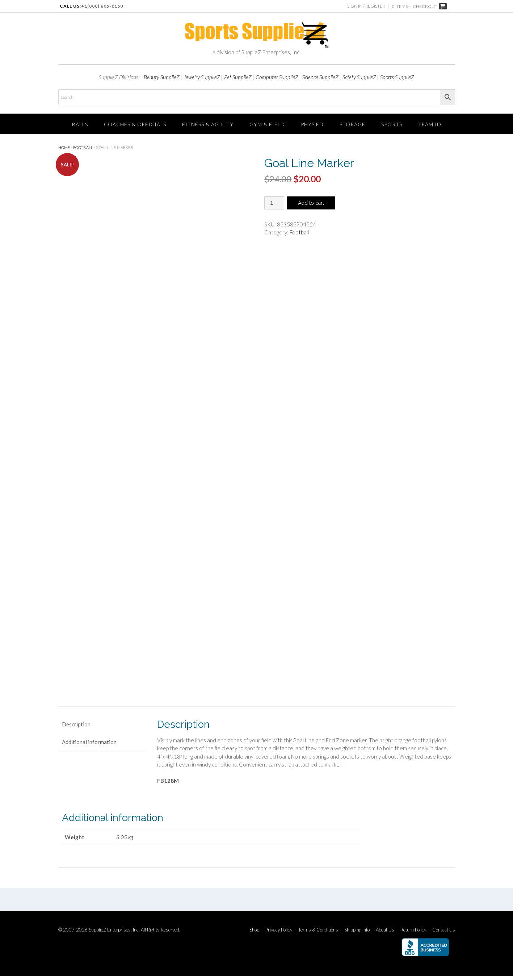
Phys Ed (312, 124)
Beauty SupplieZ (162, 77)
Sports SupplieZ (397, 77)
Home (64, 147)
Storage (352, 124)
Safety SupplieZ (359, 77)
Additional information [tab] (89, 742)
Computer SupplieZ (277, 77)
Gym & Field (267, 124)
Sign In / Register (366, 6)
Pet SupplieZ (238, 77)
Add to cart (311, 203)
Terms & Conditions (318, 930)
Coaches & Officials (135, 124)
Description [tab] (76, 724)
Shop (254, 930)
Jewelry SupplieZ (202, 77)
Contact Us (443, 930)
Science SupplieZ (320, 77)
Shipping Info (357, 930)
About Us (385, 930)
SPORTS (391, 124)
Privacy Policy (278, 930)
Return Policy (413, 930)
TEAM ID (429, 124)
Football (83, 147)
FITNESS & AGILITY (208, 124)
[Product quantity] (274, 202)
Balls (80, 124)
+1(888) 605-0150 (102, 6)
